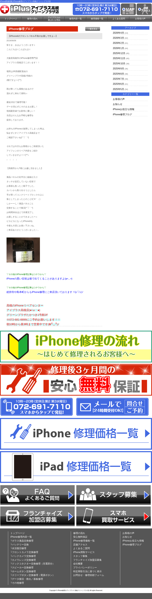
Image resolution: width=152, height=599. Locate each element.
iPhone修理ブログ (122, 114)
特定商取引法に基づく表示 (87, 571)
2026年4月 (118, 33)
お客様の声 (140, 18)
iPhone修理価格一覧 (84, 540)
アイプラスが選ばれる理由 (54, 18)
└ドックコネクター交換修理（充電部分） (32, 563)
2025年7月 (118, 79)
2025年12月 (119, 53)
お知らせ (117, 104)
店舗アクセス (80, 544)
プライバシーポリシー (85, 567)
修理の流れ (32, 18)
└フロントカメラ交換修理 (24, 552)
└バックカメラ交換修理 (23, 556)
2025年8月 (118, 74)
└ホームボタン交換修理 (23, 571)
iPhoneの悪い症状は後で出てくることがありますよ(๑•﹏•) (39, 278)
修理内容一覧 (75, 18)
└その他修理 (17, 583)
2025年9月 (118, 68)
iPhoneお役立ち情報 (123, 109)
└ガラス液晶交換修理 (21, 540)
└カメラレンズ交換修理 (23, 560)
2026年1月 (118, 48)
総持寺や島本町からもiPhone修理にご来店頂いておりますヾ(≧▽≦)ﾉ (45, 292)
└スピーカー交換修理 (21, 567)
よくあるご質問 (81, 548)
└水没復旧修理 (18, 548)
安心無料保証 (80, 537)
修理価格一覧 (97, 18)
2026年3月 (118, 38)
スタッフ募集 (80, 556)
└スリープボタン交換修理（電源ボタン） (32, 575)
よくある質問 (119, 18)
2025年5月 (118, 89)
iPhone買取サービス (84, 552)
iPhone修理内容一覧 (21, 537)
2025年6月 (118, 84)
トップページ (11, 18)
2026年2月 (118, 43)
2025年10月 (119, 63)
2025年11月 (119, 58)
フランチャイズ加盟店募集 (87, 560)
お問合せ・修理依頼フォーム (88, 575)
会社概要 (78, 563)
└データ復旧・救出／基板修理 (26, 579)
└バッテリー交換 (19, 544)
